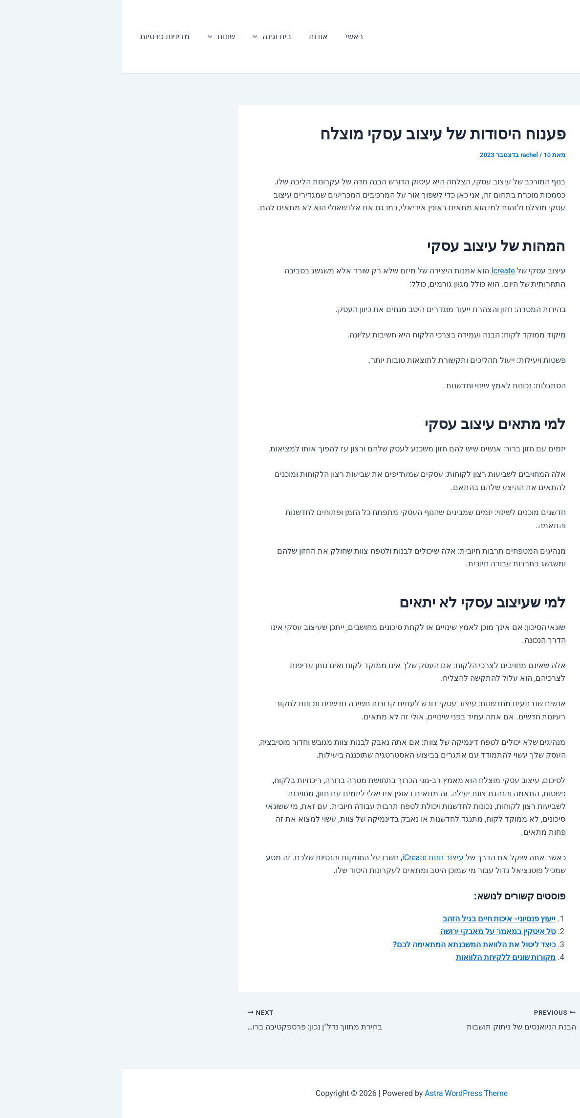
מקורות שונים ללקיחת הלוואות (384, 957)
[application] (130, 36)
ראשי (222, 36)
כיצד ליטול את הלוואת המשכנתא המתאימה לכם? (352, 944)
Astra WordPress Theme (344, 1093)
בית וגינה (145, 36)
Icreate (381, 270)
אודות (188, 36)
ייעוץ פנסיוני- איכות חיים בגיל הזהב (377, 918)
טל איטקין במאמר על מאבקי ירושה (376, 931)
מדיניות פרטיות (42, 36)
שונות (96, 36)
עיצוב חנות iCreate (311, 857)
